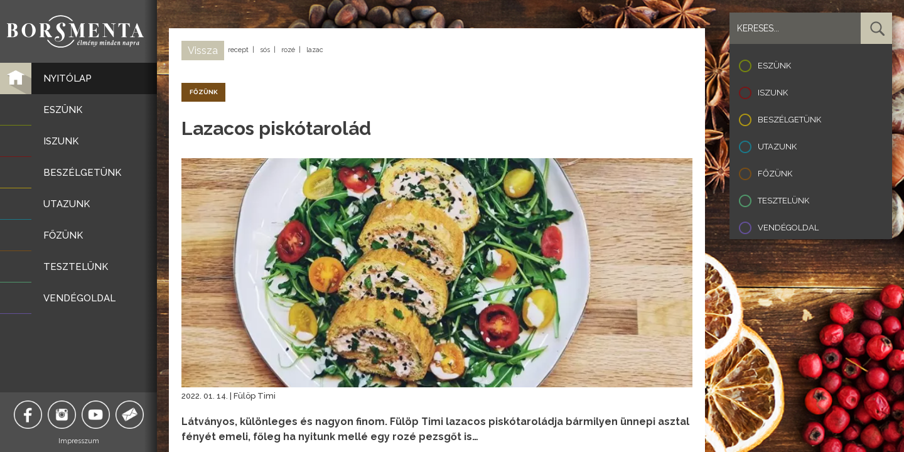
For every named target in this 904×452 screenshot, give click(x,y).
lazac (314, 50)
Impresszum (78, 441)
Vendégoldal (788, 227)
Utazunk (777, 146)
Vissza (203, 50)
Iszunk (773, 92)
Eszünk (774, 65)
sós (265, 50)
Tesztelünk (783, 200)
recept (238, 50)
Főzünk (775, 173)
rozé (288, 50)
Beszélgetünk (789, 119)
